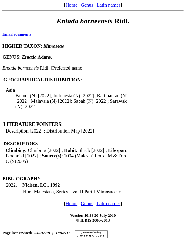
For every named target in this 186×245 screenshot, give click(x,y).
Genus (87, 5)
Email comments (16, 34)
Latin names (108, 5)
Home (71, 5)
